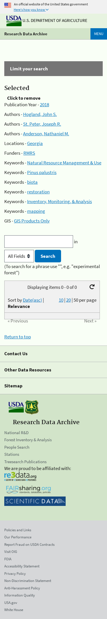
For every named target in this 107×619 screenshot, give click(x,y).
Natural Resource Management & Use (64, 163)
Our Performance (17, 537)
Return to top (17, 337)
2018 (44, 104)
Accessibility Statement (21, 566)
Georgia (35, 143)
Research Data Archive (25, 33)
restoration (38, 192)
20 (68, 300)
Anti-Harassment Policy (22, 588)
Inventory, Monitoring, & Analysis (59, 201)
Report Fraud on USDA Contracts (29, 544)
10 (61, 300)
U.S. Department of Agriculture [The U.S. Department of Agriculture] (46, 20)
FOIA (7, 559)
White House (13, 609)
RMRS (29, 153)
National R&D (16, 432)
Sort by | (26, 303)
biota (32, 182)
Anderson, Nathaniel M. (46, 133)
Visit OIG (10, 551)
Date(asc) (32, 300)
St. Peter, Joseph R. (42, 124)
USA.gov (10, 602)
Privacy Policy (15, 573)
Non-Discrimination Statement (27, 580)
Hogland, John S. (40, 114)
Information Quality (19, 595)
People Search (16, 447)
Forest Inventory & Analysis (28, 439)
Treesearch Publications (25, 461)
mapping (36, 211)
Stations (11, 454)
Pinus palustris (41, 172)
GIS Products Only (32, 221)
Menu (98, 33)
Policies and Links (17, 530)
